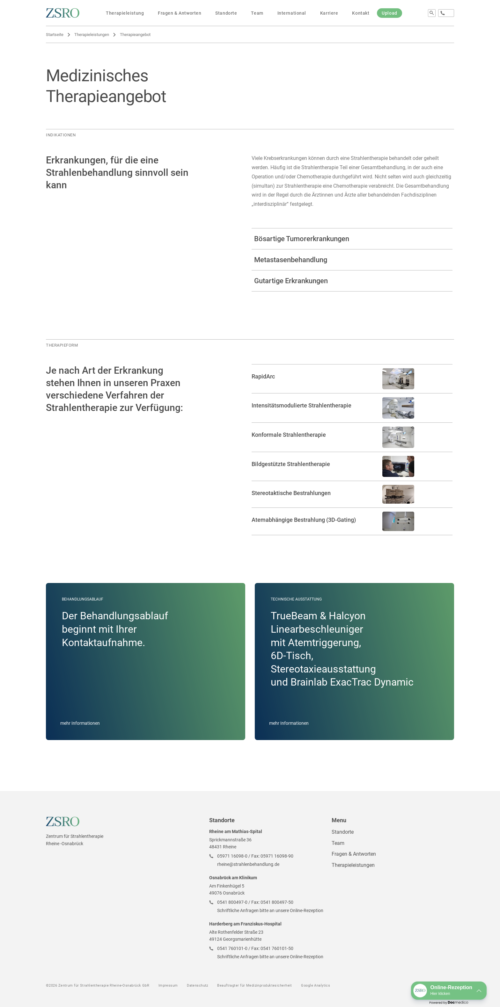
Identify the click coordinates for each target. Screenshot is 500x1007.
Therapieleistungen (91, 34)
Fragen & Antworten (179, 13)
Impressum (168, 985)
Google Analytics (315, 985)
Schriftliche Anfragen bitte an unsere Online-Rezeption (270, 910)
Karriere (329, 13)
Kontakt (360, 13)
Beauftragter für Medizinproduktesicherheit (254, 985)
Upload (389, 13)
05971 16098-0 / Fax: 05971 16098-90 (255, 856)
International (291, 13)
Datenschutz (197, 985)
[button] (449, 991)
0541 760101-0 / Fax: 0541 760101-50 (255, 948)
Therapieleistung (125, 13)
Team (257, 13)
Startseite (54, 34)
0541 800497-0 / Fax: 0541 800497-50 (255, 902)
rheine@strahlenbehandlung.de (248, 864)
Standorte (226, 13)
